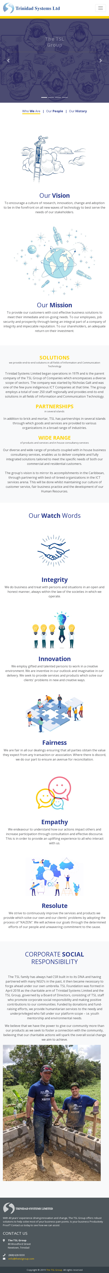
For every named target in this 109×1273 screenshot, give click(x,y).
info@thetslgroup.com (21, 1258)
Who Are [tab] (31, 111)
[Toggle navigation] (100, 8)
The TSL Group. (54, 1269)
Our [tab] (54, 111)
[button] (8, 61)
